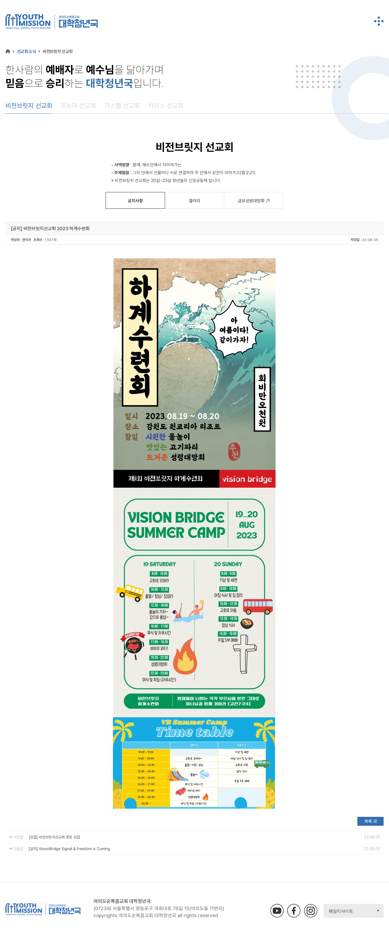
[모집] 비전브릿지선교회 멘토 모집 (54, 837)
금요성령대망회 (253, 200)
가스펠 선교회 (122, 106)
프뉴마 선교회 (78, 106)
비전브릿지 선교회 (28, 106)
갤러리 (194, 200)
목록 (368, 821)
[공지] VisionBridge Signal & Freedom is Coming (69, 849)
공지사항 (135, 200)
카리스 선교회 (166, 106)
